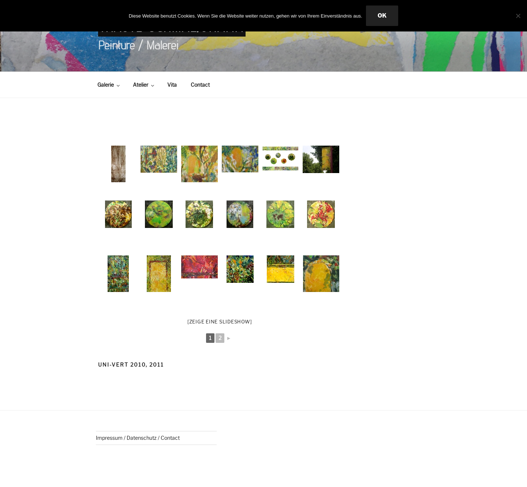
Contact (200, 85)
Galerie (109, 85)
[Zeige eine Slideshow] (219, 322)
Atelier (144, 85)
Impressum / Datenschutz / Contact (138, 438)
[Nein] (518, 15)
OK (382, 15)
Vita (172, 85)
